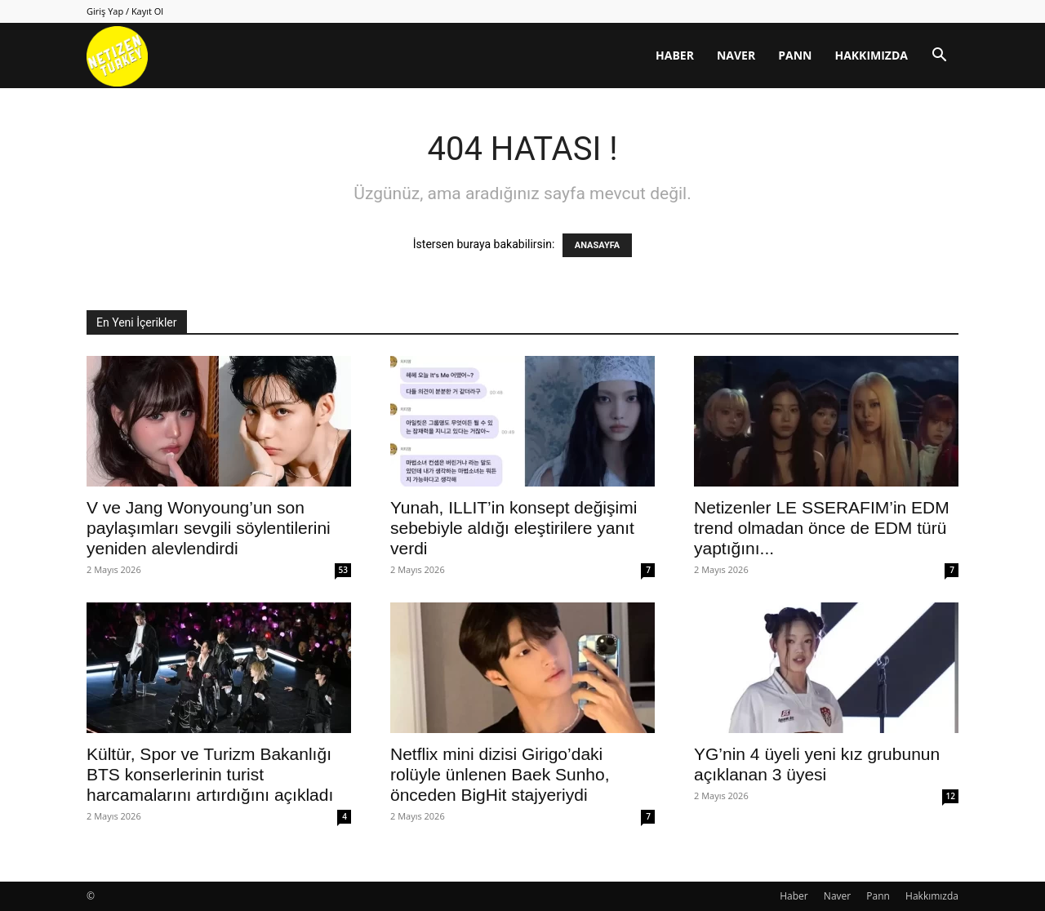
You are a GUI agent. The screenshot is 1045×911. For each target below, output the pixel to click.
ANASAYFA (597, 245)
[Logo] (117, 56)
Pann (795, 55)
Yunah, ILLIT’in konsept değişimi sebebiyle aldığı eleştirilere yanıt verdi (513, 528)
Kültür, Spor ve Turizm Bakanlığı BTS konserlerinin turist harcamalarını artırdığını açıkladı (210, 774)
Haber (675, 55)
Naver (736, 55)
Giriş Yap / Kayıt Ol (125, 11)
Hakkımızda (871, 55)
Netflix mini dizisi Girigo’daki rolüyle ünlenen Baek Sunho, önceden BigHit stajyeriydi (500, 774)
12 (950, 796)
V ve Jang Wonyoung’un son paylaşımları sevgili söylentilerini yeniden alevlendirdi (209, 528)
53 (343, 569)
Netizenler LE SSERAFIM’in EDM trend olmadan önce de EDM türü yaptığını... (821, 528)
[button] (938, 56)
